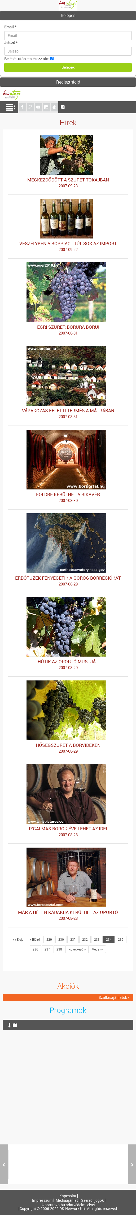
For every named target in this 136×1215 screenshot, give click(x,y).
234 (109, 939)
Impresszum (42, 1200)
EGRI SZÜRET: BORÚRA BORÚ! (68, 330)
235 (121, 939)
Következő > (77, 949)
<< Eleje (18, 939)
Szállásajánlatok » (114, 997)
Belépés (68, 15)
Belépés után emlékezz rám (26, 58)
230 (61, 939)
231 (73, 939)
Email (10, 26)
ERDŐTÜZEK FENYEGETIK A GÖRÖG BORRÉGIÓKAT (68, 581)
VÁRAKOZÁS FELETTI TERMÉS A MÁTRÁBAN (68, 413)
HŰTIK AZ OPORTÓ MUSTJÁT (68, 664)
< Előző (35, 939)
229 (49, 939)
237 (47, 949)
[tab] (68, 15)
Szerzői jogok (92, 1200)
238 (59, 949)
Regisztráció (68, 82)
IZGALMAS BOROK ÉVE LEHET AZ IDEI (68, 832)
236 (35, 949)
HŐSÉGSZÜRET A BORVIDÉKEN (68, 748)
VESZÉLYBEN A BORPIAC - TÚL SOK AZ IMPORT (68, 246)
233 (97, 939)
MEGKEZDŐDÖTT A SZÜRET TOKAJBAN (68, 183)
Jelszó (10, 42)
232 (85, 939)
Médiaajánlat (67, 1200)
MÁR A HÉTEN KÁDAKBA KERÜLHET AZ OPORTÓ (68, 915)
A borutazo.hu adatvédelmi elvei (68, 1205)
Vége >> (97, 949)
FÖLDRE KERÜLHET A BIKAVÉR (68, 497)
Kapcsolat (67, 1196)
